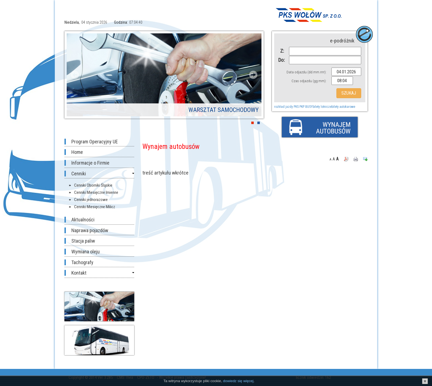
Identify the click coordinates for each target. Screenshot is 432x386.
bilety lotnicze (322, 107)
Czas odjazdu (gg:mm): (308, 81)
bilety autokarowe (343, 107)
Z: (282, 51)
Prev (75, 75)
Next (253, 75)
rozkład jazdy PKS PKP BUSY (293, 107)
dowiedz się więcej (238, 381)
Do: (281, 60)
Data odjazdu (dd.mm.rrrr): (306, 72)
